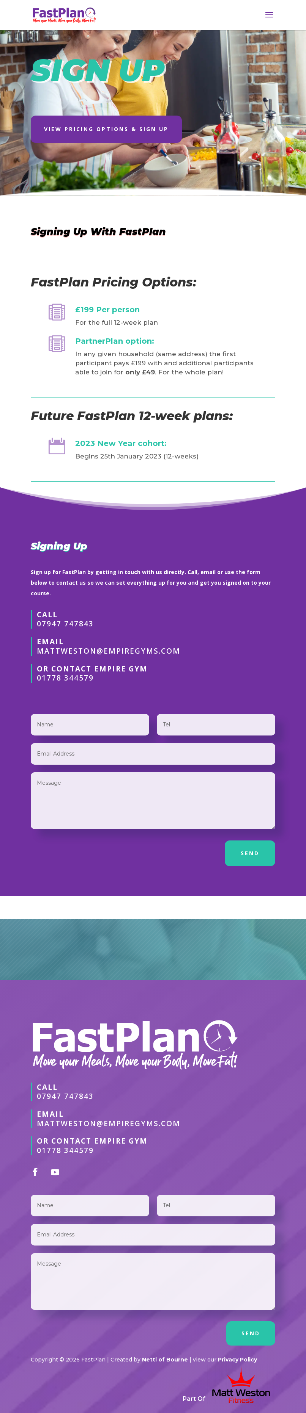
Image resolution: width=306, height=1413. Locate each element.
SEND (250, 853)
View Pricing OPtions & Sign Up (106, 129)
